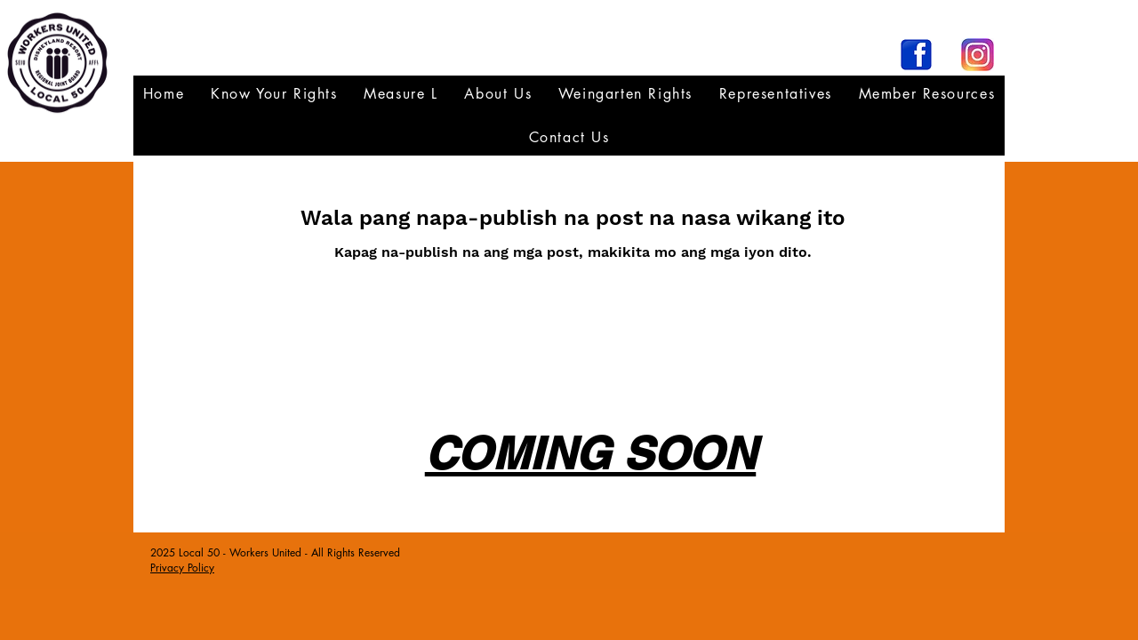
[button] (775, 94)
